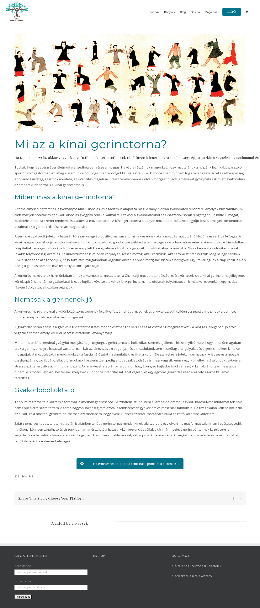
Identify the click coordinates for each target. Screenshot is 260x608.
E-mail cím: (23, 581)
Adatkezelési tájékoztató (193, 576)
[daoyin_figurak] (130, 83)
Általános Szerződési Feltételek (198, 566)
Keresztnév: (22, 566)
